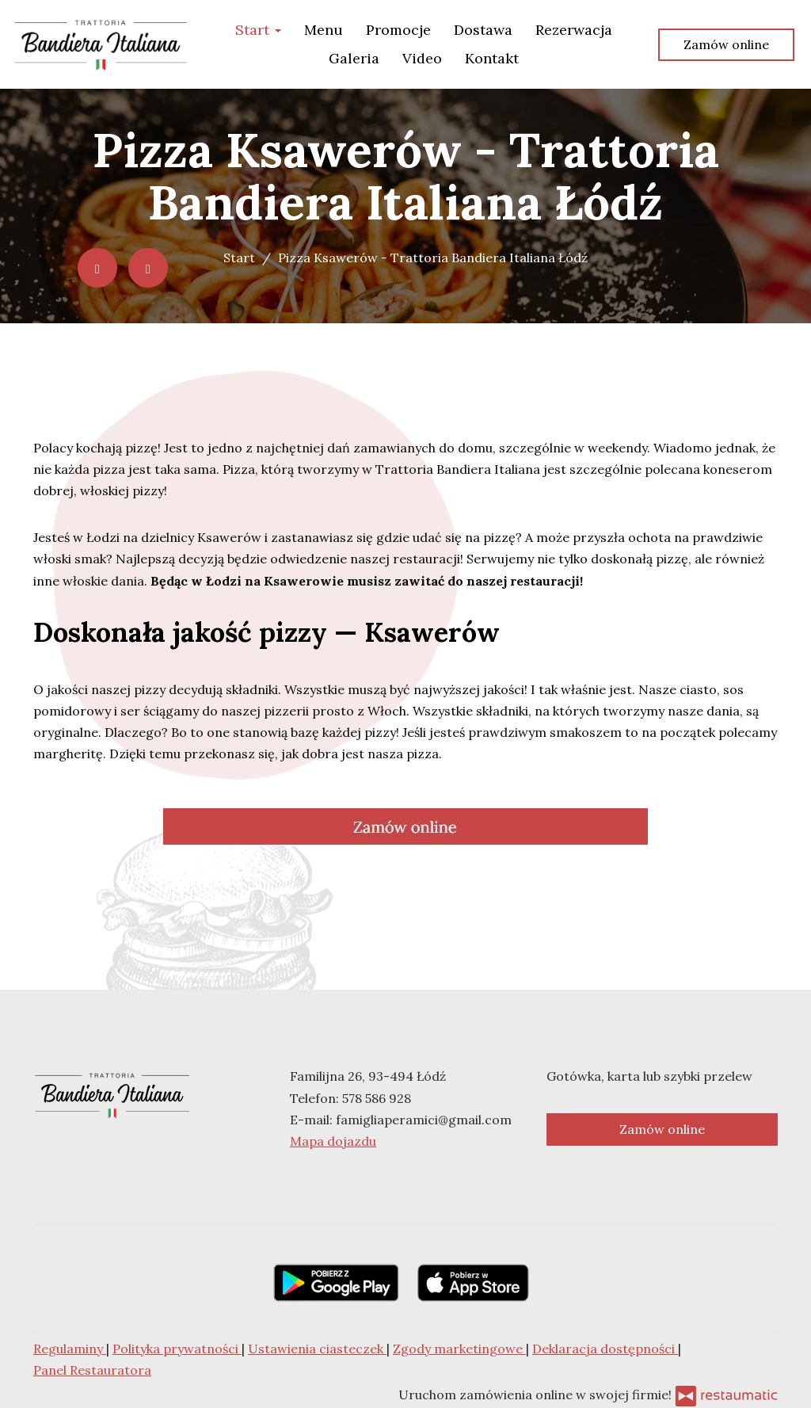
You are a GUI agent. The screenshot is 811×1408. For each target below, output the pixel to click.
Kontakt (492, 58)
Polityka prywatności (177, 1348)
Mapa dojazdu (333, 1141)
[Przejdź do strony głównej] (101, 44)
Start (258, 30)
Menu (323, 30)
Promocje (398, 30)
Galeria (354, 58)
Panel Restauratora (92, 1370)
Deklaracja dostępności (605, 1348)
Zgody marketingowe (459, 1348)
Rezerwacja (573, 30)
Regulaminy (69, 1348)
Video (422, 58)
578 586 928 (376, 1098)
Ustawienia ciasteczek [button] (317, 1348)
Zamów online (726, 44)
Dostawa (483, 30)
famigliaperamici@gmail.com (424, 1120)
